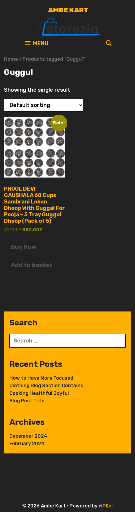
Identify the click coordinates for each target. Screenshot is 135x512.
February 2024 (27, 443)
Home (11, 59)
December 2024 (28, 436)
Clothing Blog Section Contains (46, 385)
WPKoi (105, 506)
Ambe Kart (68, 10)
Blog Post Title (27, 401)
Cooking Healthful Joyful (39, 393)
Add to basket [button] (31, 265)
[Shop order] (43, 105)
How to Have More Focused (41, 378)
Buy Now (23, 247)
